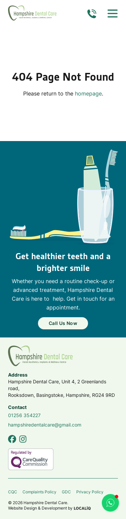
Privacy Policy (89, 492)
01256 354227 (24, 415)
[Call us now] (92, 13)
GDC (66, 492)
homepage (88, 93)
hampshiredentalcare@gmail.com (44, 424)
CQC (12, 492)
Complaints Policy (39, 492)
